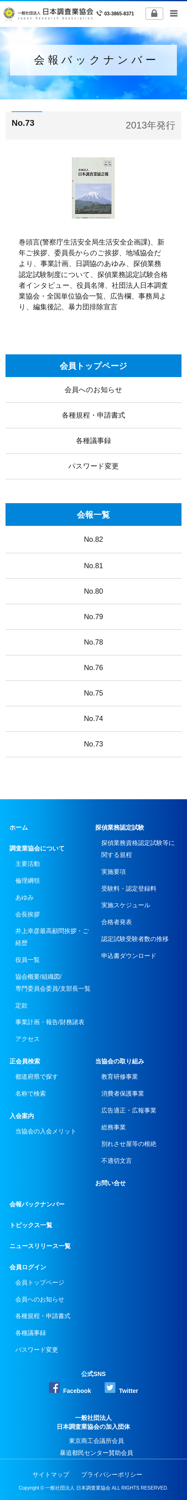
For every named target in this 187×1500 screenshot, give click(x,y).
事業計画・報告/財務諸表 (49, 1022)
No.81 (93, 566)
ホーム (18, 827)
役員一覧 (27, 959)
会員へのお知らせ (93, 390)
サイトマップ (50, 1474)
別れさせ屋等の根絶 (128, 1143)
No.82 (93, 539)
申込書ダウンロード (128, 955)
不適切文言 (116, 1160)
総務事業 (113, 1127)
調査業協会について (37, 848)
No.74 (93, 719)
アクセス (27, 1038)
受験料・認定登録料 (128, 888)
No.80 (93, 591)
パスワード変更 (93, 466)
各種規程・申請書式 (93, 415)
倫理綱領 (27, 880)
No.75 (93, 693)
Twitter (121, 1388)
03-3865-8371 (115, 13)
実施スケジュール (125, 905)
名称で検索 (30, 1093)
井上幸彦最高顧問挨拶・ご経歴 (52, 936)
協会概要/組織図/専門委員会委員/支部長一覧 (52, 982)
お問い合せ (110, 1183)
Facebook (70, 1388)
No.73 (93, 744)
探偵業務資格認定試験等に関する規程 (138, 848)
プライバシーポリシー (111, 1474)
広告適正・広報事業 (128, 1110)
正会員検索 (24, 1061)
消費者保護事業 (122, 1093)
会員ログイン (27, 1267)
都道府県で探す (36, 1076)
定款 (21, 1005)
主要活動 (27, 863)
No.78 (93, 642)
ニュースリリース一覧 (40, 1246)
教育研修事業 (119, 1076)
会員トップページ (93, 366)
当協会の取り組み (119, 1061)
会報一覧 (93, 514)
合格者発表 (116, 922)
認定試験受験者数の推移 (135, 938)
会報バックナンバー (37, 1204)
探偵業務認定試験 (119, 827)
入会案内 (21, 1115)
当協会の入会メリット (46, 1131)
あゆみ (24, 897)
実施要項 (113, 871)
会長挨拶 (27, 914)
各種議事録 (93, 441)
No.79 (93, 617)
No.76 (93, 668)
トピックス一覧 (30, 1225)
